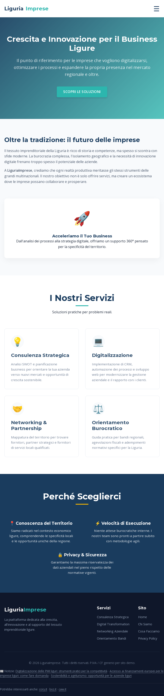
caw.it (62, 689)
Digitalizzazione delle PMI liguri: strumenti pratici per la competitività (61, 671)
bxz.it (52, 689)
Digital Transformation (113, 624)
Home (142, 617)
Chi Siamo (145, 624)
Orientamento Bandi (111, 638)
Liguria (26, 9)
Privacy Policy (147, 638)
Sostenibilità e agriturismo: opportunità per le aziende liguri (91, 676)
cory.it (43, 689)
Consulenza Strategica (113, 617)
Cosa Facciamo (149, 631)
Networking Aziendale (112, 631)
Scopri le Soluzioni (82, 91)
